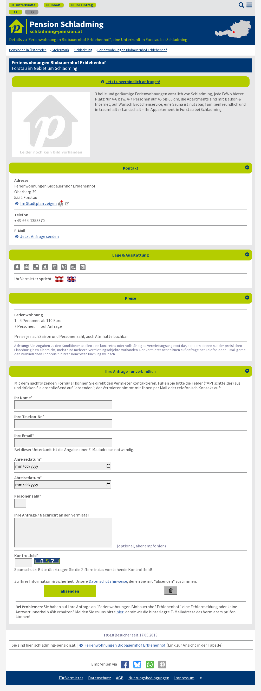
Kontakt (186, 168)
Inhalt (53, 5)
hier (119, 618)
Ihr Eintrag (82, 5)
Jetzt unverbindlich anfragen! (133, 81)
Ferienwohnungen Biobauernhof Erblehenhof (125, 651)
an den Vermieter (51, 515)
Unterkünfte (23, 5)
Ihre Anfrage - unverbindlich (177, 371)
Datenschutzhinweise (108, 587)
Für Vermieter (71, 684)
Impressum (184, 684)
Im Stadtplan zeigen (42, 203)
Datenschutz (99, 684)
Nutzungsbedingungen (148, 684)
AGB (119, 684)
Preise (187, 298)
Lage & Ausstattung (180, 255)
